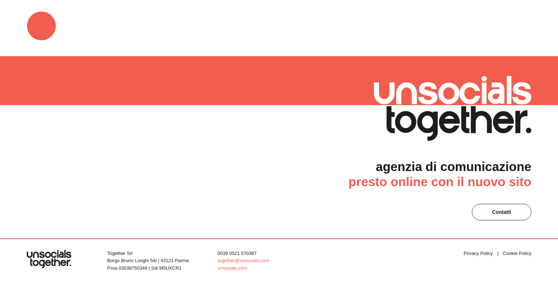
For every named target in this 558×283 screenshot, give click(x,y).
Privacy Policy (478, 253)
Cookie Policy (517, 253)
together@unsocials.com (243, 260)
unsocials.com (232, 268)
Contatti (501, 212)
